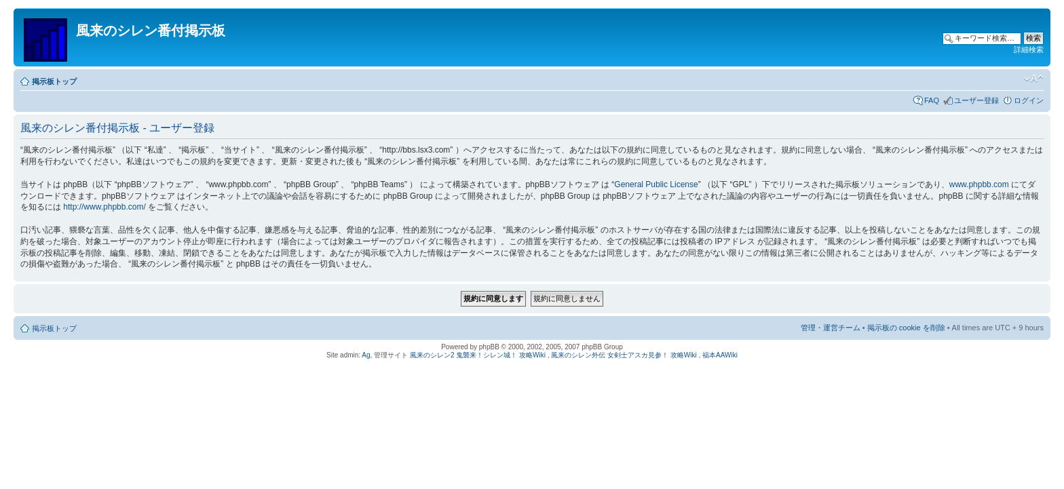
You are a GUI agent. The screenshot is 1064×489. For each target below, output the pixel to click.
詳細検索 (1029, 49)
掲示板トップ (54, 81)
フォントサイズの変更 (1034, 79)
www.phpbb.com (979, 184)
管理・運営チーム (830, 328)
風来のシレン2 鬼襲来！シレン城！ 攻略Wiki (478, 355)
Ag (366, 355)
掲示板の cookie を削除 (906, 328)
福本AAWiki (720, 355)
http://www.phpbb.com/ (104, 207)
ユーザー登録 (976, 100)
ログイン (1029, 100)
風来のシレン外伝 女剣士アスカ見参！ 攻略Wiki (623, 355)
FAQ (931, 100)
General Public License (656, 184)
